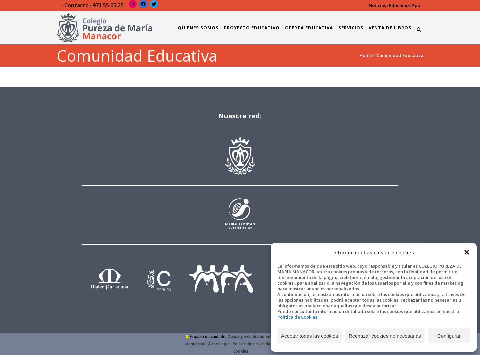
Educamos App (404, 5)
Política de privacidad (253, 344)
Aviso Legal (219, 344)
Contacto (76, 5)
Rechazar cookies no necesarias (385, 336)
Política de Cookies (297, 317)
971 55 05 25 (108, 5)
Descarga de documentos (252, 336)
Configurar (449, 336)
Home (365, 55)
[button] (466, 252)
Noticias (377, 5)
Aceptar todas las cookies (309, 336)
